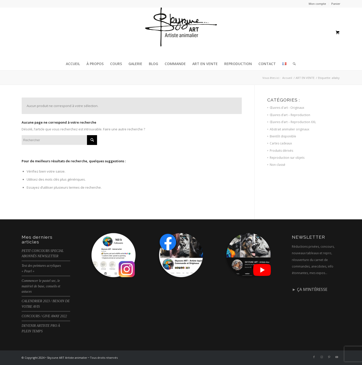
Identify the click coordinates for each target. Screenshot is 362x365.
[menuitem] (317, 4)
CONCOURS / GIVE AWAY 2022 (44, 316)
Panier (335, 4)
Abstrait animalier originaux (289, 129)
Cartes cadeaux (281, 143)
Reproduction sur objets (287, 157)
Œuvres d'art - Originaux (287, 108)
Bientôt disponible (283, 136)
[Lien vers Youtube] (336, 357)
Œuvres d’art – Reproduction (290, 115)
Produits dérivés (281, 150)
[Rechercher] (293, 64)
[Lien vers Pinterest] (329, 357)
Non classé (277, 165)
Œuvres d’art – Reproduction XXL (293, 122)
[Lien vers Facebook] (314, 357)
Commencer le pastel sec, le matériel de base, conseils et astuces (41, 286)
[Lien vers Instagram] (321, 357)
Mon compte (317, 4)
